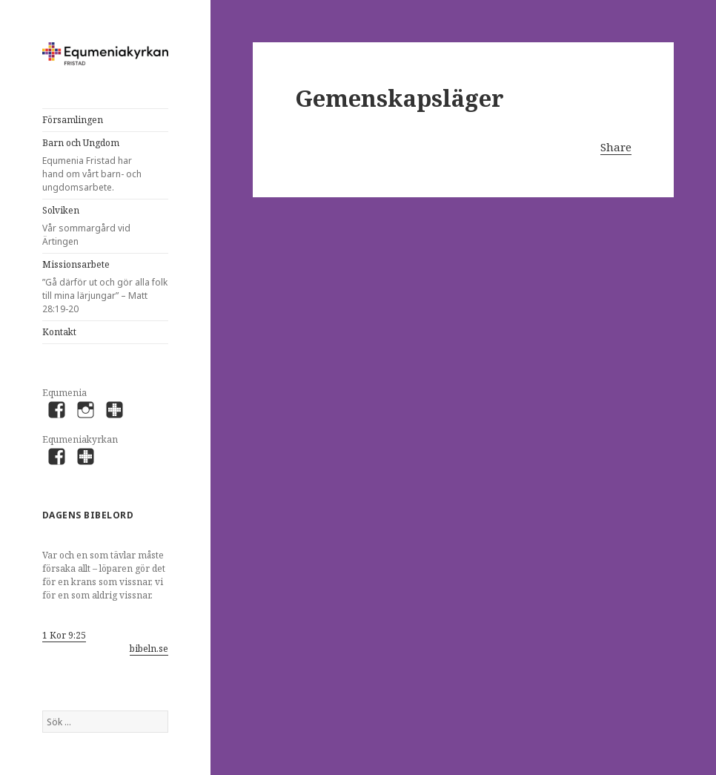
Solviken (94, 226)
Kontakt (59, 332)
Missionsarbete (105, 287)
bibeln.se (149, 648)
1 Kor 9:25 (64, 635)
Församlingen (72, 119)
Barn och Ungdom (94, 165)
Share (616, 146)
